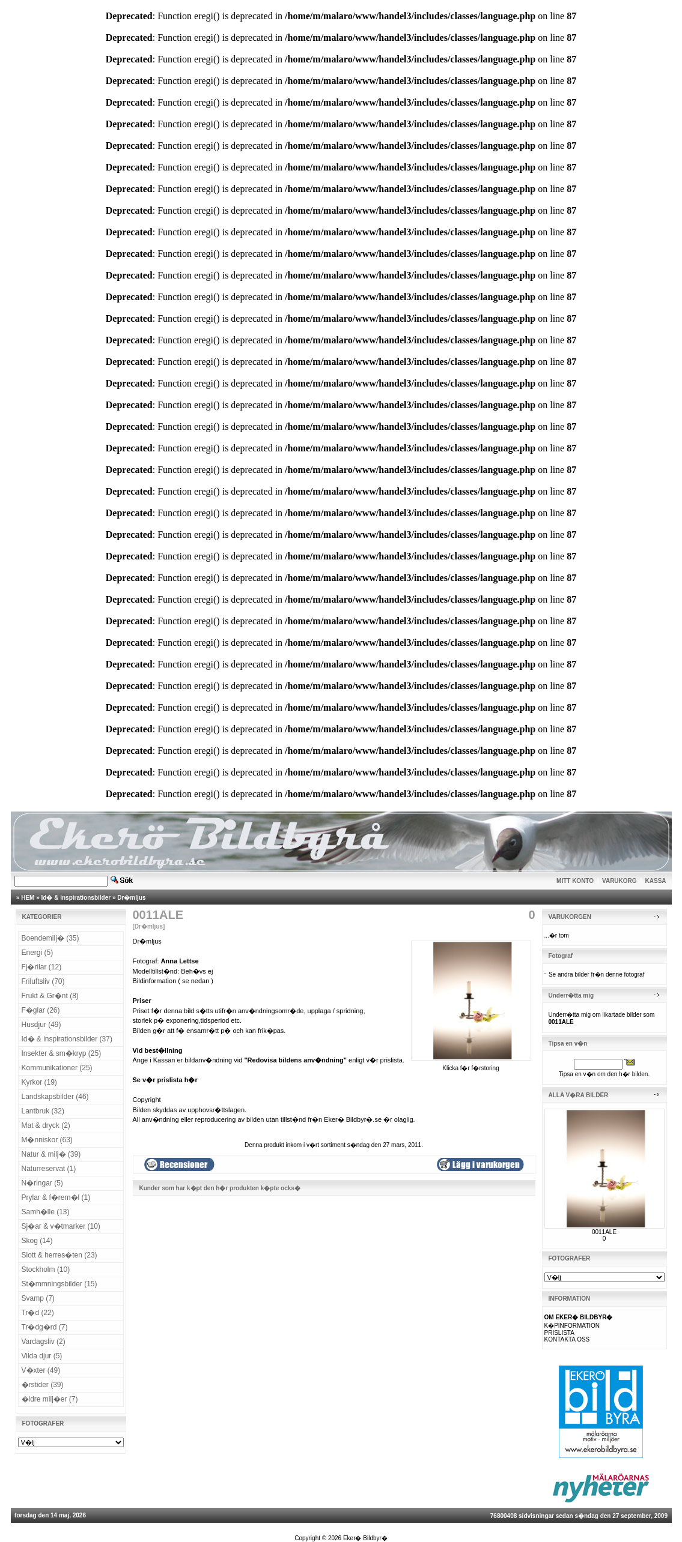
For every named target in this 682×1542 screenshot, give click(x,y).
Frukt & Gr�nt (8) (50, 996)
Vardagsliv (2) (43, 1341)
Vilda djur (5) (42, 1356)
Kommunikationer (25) (57, 1068)
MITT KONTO (575, 881)
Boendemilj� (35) (50, 938)
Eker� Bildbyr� (365, 1538)
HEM (27, 897)
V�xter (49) (41, 1370)
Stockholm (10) (46, 1269)
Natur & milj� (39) (51, 1154)
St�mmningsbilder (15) (59, 1284)
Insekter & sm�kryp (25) (62, 1053)
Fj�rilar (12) (42, 967)
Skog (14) (37, 1240)
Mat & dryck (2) (46, 1125)
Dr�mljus (131, 897)
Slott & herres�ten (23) (59, 1255)
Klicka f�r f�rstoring (471, 1064)
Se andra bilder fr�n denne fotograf (597, 974)
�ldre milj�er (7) (50, 1399)
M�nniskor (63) (47, 1140)
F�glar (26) (41, 1010)
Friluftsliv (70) (43, 981)
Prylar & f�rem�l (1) (56, 1197)
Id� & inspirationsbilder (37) (67, 1039)
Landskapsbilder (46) (55, 1096)
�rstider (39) (43, 1385)
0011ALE (604, 1232)
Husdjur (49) (41, 1024)
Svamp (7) (38, 1298)
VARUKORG (619, 881)
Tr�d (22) (38, 1313)
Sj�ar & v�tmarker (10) (61, 1226)
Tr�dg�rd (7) (45, 1327)
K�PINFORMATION (572, 1325)
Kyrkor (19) (39, 1082)
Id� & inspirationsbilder (76, 897)
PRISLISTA (559, 1333)
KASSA (655, 881)
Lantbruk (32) (43, 1111)
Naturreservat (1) (49, 1168)
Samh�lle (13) (46, 1212)
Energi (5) (37, 952)
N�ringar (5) (42, 1183)
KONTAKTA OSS (567, 1339)
